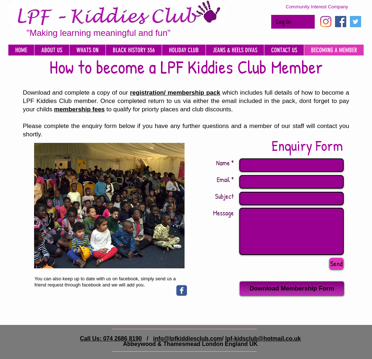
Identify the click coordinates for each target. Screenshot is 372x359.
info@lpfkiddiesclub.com (187, 338)
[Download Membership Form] (292, 288)
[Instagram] (325, 21)
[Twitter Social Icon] (355, 21)
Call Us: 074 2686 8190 (111, 338)
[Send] (336, 264)
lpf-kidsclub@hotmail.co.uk (263, 338)
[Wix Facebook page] (181, 290)
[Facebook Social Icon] (340, 21)
